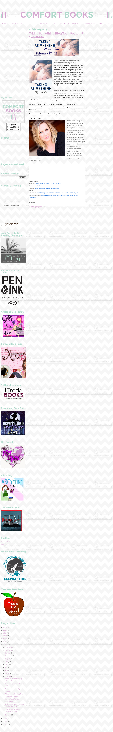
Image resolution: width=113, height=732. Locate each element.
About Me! (30, 23)
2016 (5, 640)
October (7, 654)
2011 (5, 726)
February (8, 677)
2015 (5, 643)
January (7, 716)
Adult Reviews (89, 23)
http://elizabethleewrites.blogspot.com (47, 188)
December (8, 648)
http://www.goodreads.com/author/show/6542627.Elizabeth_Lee (57, 193)
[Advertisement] (13, 57)
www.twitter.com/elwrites (42, 186)
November (8, 651)
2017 (5, 637)
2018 (5, 634)
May (6, 669)
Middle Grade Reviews (69, 23)
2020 (5, 628)
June (6, 666)
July (6, 663)
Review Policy (16, 23)
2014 (5, 646)
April (6, 672)
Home (4, 23)
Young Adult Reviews (47, 23)
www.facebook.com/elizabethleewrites (48, 183)
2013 (5, 720)
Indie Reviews (104, 23)
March (7, 674)
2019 (5, 631)
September (8, 657)
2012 (5, 723)
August (7, 660)
